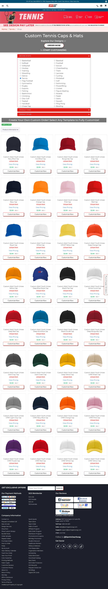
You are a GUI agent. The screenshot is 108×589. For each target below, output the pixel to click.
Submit (59, 488)
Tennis (12, 29)
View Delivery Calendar (9, 550)
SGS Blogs (32, 570)
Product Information (10, 129)
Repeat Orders (6, 538)
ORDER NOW (54, 45)
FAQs (3, 546)
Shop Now (5, 529)
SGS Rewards (33, 565)
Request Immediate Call (9, 521)
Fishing (25, 91)
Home (4, 29)
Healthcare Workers (35, 543)
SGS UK (31, 502)
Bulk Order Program (35, 531)
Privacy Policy (6, 580)
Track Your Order (7, 553)
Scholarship (32, 553)
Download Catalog (34, 558)
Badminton (27, 94)
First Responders (34, 548)
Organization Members (36, 550)
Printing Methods (7, 560)
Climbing (26, 96)
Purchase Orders (106, 285)
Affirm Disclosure (7, 577)
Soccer (59, 66)
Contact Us (5, 519)
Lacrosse (59, 73)
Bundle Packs (6, 534)
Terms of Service (7, 582)
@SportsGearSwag (72, 537)
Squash (59, 101)
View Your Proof (7, 555)
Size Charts (32, 560)
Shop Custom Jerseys (8, 531)
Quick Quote (33, 519)
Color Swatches (6, 558)
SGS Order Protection (35, 563)
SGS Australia (33, 504)
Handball (26, 104)
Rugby (25, 86)
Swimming (60, 83)
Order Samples (6, 536)
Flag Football (27, 81)
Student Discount (34, 541)
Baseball (59, 61)
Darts (58, 99)
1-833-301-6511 (65, 524)
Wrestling (26, 73)
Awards (59, 94)
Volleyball (26, 66)
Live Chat (62, 533)
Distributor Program (35, 534)
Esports (25, 88)
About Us (5, 570)
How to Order (6, 543)
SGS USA (31, 497)
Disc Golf (25, 99)
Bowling (59, 106)
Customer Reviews (8, 565)
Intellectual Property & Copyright (12, 584)
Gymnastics (27, 83)
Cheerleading (62, 68)
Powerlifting (61, 86)
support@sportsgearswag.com (71, 530)
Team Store (32, 521)
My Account (5, 548)
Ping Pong (60, 104)
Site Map (4, 575)
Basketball (26, 61)
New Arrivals (6, 524)
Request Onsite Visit (35, 567)
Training (25, 71)
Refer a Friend (33, 526)
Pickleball (60, 78)
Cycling (59, 76)
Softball (25, 63)
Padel (58, 96)
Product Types (25, 110)
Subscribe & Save (34, 555)
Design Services (6, 526)
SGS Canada (32, 499)
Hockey (25, 68)
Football (59, 63)
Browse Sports (25, 56)
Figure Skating (62, 91)
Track (58, 71)
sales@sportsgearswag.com (68, 527)
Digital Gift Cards (34, 572)
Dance (24, 76)
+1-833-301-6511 (61, 10)
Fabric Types (6, 563)
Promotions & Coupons (36, 536)
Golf (57, 81)
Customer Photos (7, 567)
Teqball (25, 101)
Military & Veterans (34, 546)
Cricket (59, 88)
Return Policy (6, 572)
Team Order (32, 524)
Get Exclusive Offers (14, 487)
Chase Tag (26, 106)
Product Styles (25, 114)
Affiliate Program (34, 529)
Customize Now (13, 171)
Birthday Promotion (35, 538)
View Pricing (13, 164)
